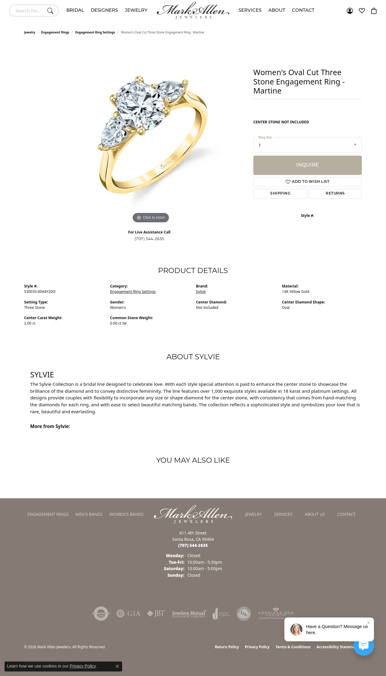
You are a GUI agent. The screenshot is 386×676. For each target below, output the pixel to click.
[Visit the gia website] (128, 613)
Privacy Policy (257, 646)
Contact (303, 10)
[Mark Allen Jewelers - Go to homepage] (193, 514)
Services (250, 10)
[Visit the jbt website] (156, 613)
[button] (350, 11)
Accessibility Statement (338, 646)
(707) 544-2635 (149, 238)
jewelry (29, 32)
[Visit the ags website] (275, 613)
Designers (104, 10)
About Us (315, 514)
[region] (150, 134)
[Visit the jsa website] (243, 613)
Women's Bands (126, 514)
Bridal (75, 10)
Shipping (280, 193)
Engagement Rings (55, 32)
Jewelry (136, 10)
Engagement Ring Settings (95, 32)
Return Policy (227, 646)
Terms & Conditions (293, 646)
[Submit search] (51, 10)
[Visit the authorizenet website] (101, 613)
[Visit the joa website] (221, 613)
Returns (335, 193)
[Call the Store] (193, 545)
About (276, 10)
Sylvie (201, 291)
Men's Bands (89, 514)
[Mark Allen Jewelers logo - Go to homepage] (193, 10)
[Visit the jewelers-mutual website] (189, 613)
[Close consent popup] (117, 666)
